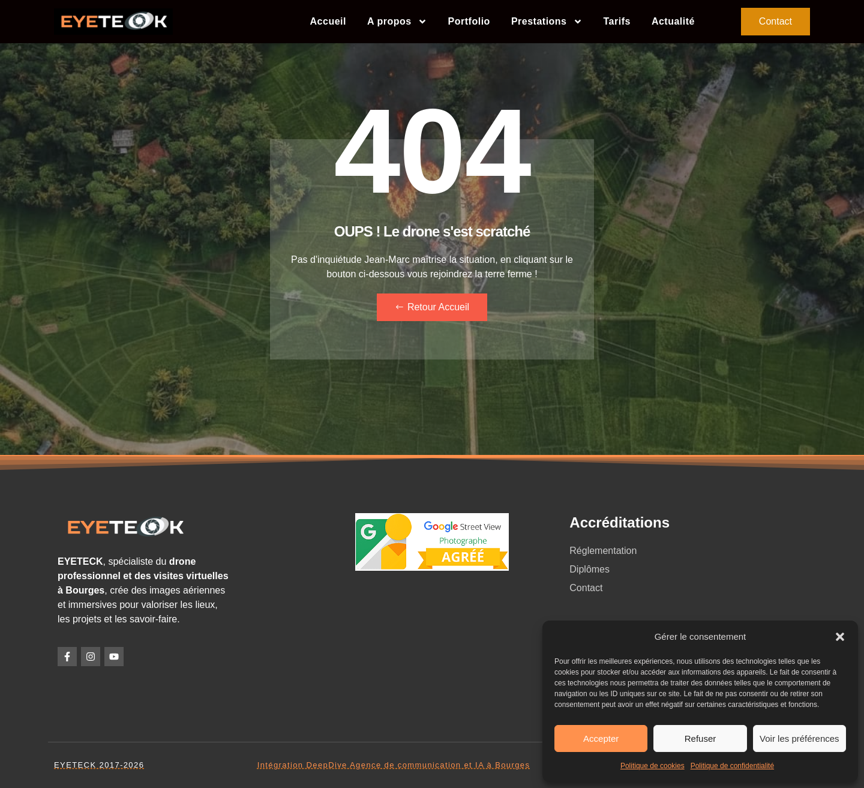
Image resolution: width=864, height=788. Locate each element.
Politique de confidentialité (732, 766)
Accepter (601, 738)
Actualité (673, 21)
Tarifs (617, 21)
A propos (397, 21)
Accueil (328, 21)
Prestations (547, 21)
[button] (840, 637)
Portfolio (469, 21)
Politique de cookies (652, 766)
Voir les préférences (799, 738)
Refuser (700, 738)
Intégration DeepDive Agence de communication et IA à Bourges (393, 764)
